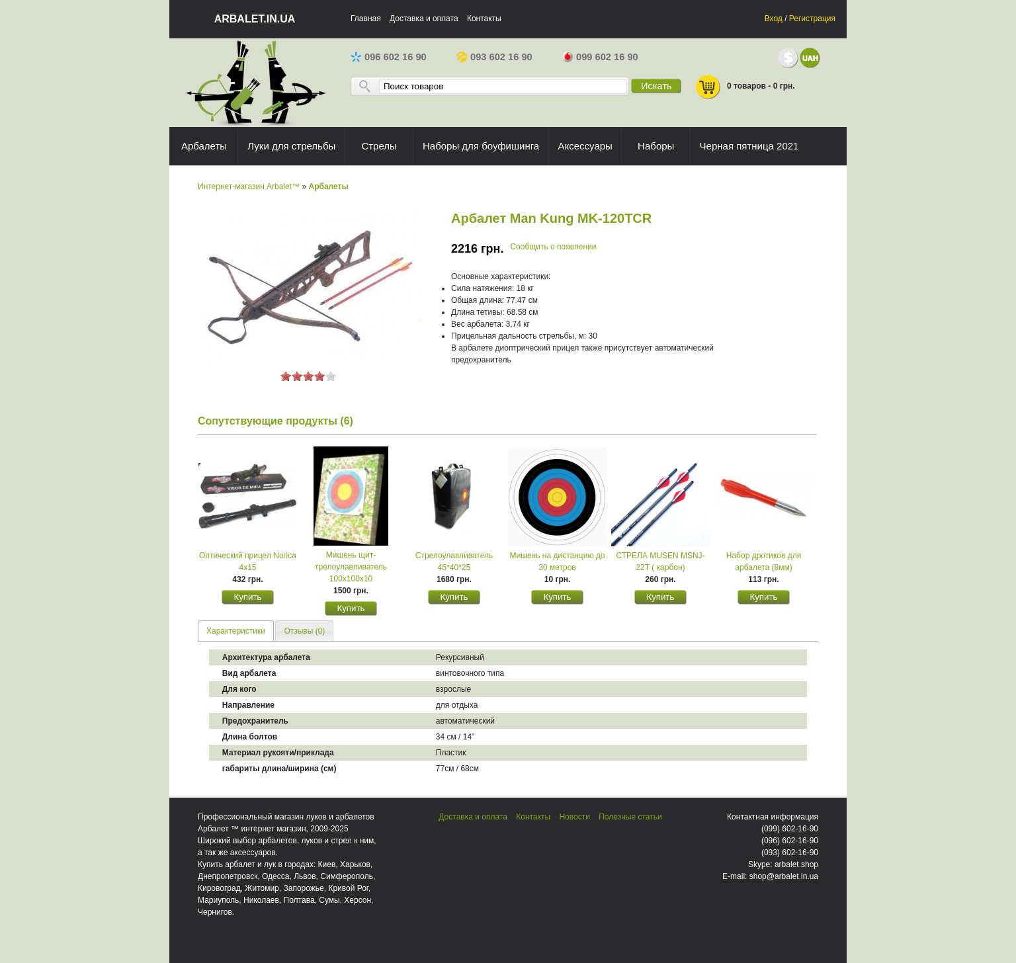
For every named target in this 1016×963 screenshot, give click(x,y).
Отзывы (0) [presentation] (304, 631)
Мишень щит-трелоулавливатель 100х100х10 (351, 566)
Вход (774, 18)
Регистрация (812, 18)
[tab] (236, 630)
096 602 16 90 (389, 57)
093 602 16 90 (494, 57)
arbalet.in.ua (255, 18)
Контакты (484, 18)
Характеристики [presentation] (235, 631)
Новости (574, 816)
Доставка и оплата (424, 18)
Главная (366, 18)
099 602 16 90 (600, 57)
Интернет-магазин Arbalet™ (249, 186)
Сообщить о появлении (553, 246)
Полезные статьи (630, 816)
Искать (656, 86)
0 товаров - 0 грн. (745, 87)
